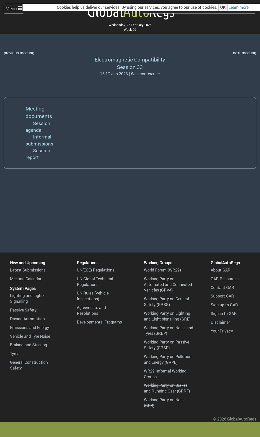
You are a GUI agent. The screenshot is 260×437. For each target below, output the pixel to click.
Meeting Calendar (25, 279)
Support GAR (222, 296)
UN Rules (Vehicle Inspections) (93, 296)
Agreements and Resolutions (91, 310)
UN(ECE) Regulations (95, 270)
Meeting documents (39, 112)
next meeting (244, 53)
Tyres (14, 353)
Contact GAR (222, 287)
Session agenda (38, 126)
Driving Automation (27, 319)
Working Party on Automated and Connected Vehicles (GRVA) (168, 284)
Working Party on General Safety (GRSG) (166, 301)
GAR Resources (224, 279)
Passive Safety (23, 310)
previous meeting (19, 53)
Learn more (238, 7)
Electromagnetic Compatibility (130, 59)
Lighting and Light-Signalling (27, 298)
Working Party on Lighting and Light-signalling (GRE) (167, 316)
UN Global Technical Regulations (95, 281)
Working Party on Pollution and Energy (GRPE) (167, 359)
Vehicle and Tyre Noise (30, 336)
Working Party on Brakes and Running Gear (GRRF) (167, 388)
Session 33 (130, 66)
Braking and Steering (28, 345)
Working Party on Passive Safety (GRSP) (166, 344)
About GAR (220, 270)
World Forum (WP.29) (162, 270)
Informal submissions (39, 140)
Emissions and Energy (29, 327)
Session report (38, 153)
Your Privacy (222, 331)
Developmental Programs (99, 322)
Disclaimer (220, 322)
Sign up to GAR (224, 305)
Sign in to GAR (224, 313)
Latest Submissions (28, 270)
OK (222, 7)
